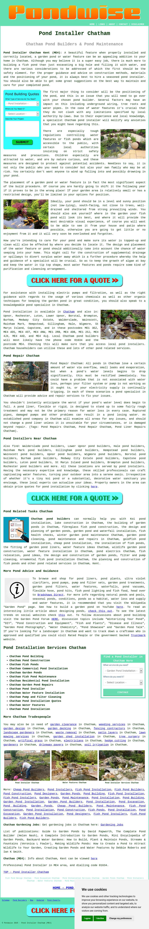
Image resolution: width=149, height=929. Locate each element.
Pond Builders (20, 900)
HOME (92, 24)
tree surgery (129, 736)
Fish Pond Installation (93, 789)
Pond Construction (17, 793)
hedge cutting (115, 740)
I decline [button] (100, 918)
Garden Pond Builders (65, 801)
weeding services (112, 724)
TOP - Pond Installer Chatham (26, 872)
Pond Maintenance (75, 797)
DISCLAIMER (137, 24)
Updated (40, 900)
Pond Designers (45, 793)
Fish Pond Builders (129, 789)
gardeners (10, 744)
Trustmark (138, 635)
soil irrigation (96, 744)
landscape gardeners (18, 732)
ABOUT (112, 24)
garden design (14, 728)
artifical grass (30, 740)
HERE (55, 619)
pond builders (87, 336)
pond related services (54, 563)
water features (34, 474)
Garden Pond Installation (23, 801)
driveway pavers (51, 744)
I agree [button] (87, 918)
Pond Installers (60, 789)
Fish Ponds (96, 809)
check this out (100, 611)
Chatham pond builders (50, 518)
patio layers (108, 732)
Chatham (69, 311)
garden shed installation (73, 736)
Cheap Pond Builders (28, 789)
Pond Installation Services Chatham (44, 648)
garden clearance (63, 724)
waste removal (66, 732)
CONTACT (123, 24)
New (31, 900)
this (61, 615)
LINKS (101, 24)
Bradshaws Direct (50, 594)
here (94, 486)
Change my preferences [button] (120, 918)
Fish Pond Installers (19, 797)
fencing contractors (109, 728)
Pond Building (94, 793)
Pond (6, 311)
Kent (95, 563)
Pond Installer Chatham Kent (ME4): (32, 52)
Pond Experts (53, 900)
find (15, 446)
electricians (73, 740)
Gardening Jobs (112, 824)
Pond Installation (105, 797)
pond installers (131, 344)
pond (122, 466)
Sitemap (5, 900)
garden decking (59, 728)
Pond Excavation (131, 801)
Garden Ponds (70, 793)
